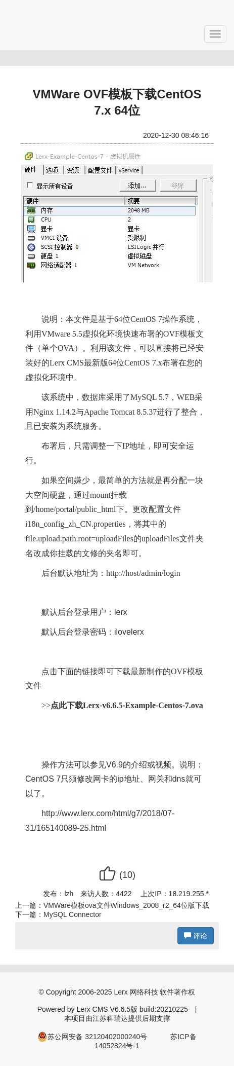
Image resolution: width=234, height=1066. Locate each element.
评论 (195, 936)
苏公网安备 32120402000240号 (92, 1037)
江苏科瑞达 (110, 1018)
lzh (68, 894)
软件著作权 (177, 992)
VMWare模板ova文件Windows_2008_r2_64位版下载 (126, 905)
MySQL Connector (72, 914)
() (117, 875)
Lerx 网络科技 (136, 992)
